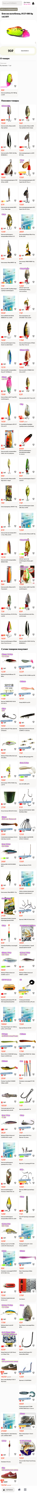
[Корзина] (8, 1489)
